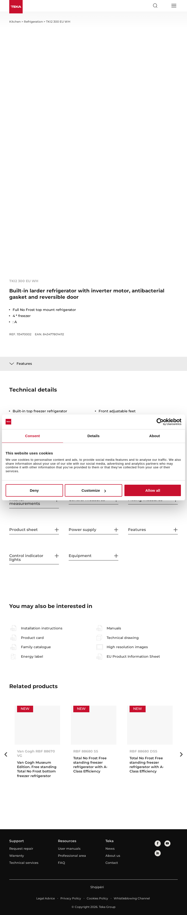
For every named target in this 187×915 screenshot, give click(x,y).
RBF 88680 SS (85, 751)
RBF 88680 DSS (143, 751)
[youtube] (167, 843)
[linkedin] (157, 853)
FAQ (61, 863)
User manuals (69, 848)
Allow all (152, 490)
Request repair (21, 848)
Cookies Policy (97, 898)
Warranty (16, 855)
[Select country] (164, 5)
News (110, 848)
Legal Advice (45, 898)
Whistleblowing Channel (132, 898)
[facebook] (157, 843)
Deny (34, 490)
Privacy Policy (70, 898)
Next (181, 754)
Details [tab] (93, 436)
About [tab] (154, 436)
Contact (111, 863)
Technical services (23, 863)
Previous (5, 754)
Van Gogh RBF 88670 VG (36, 753)
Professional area (72, 855)
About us (112, 855)
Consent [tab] (32, 436)
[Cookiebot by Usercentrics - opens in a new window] (160, 421)
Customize (94, 490)
